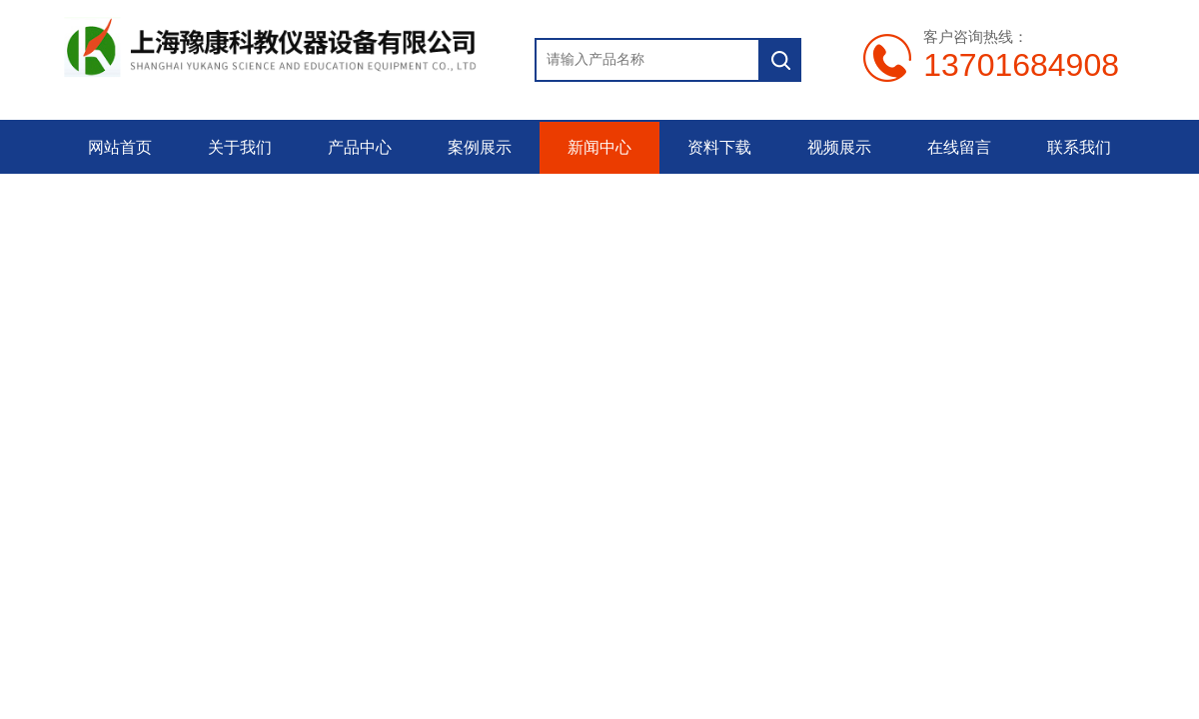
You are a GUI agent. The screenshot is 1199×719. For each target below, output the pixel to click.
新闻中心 (599, 147)
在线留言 (959, 147)
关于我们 (240, 147)
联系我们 (1079, 147)
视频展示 (839, 147)
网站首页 (120, 147)
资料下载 (719, 147)
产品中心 (360, 147)
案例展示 (480, 147)
